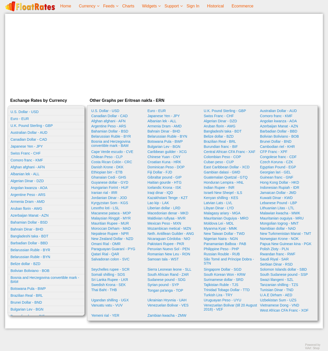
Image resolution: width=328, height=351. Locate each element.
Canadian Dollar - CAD (29, 139)
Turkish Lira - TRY (218, 295)
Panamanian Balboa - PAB (225, 244)
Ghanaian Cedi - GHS (108, 177)
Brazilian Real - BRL (27, 295)
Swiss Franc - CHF (25, 153)
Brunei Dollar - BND (26, 302)
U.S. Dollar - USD (25, 112)
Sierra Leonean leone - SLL (169, 269)
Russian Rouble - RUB (222, 254)
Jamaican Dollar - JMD (278, 193)
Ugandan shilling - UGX (110, 300)
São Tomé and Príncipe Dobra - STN (229, 261)
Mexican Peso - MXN (164, 223)
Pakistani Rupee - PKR (166, 244)
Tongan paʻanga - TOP (165, 290)
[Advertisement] (164, 55)
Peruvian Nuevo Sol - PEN (169, 249)
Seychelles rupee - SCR (110, 269)
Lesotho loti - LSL (105, 208)
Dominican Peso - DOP (166, 167)
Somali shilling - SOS (108, 274)
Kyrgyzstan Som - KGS (109, 203)
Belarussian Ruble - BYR (30, 250)
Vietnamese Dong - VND (279, 305)
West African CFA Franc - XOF (284, 310)
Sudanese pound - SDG (167, 280)
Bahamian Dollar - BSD (29, 222)
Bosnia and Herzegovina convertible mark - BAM (45, 280)
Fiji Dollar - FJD (160, 172)
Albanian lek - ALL (25, 174)
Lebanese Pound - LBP (278, 203)
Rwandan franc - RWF (277, 254)
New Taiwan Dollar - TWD (224, 234)
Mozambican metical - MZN (169, 228)
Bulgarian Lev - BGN (27, 309)
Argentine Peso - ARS (28, 195)
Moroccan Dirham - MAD (111, 228)
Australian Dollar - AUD (29, 132)
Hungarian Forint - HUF (110, 187)
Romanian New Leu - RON (169, 254)
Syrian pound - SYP (163, 285)
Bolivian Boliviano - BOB (30, 271)
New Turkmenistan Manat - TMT (285, 234)
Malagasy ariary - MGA (222, 213)
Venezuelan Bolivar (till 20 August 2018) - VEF (230, 307)
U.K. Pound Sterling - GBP (32, 126)
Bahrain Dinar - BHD (27, 229)
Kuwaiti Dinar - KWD (276, 198)
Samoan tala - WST (163, 259)
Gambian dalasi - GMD (222, 172)
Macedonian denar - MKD (168, 213)
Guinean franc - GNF (276, 177)
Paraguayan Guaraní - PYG (113, 249)
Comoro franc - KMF (27, 160)
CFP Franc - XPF (274, 152)
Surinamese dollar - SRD (223, 280)
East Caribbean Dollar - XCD (227, 167)
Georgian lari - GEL (275, 172)
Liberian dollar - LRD (164, 208)
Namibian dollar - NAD (278, 228)
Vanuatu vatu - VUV (107, 305)
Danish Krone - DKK (107, 167)
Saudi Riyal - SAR (274, 259)
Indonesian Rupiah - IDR (279, 187)
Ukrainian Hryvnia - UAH (167, 300)
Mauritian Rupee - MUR (110, 223)
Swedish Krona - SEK (108, 285)
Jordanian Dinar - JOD (109, 198)
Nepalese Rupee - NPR (110, 234)
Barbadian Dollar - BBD (29, 243)
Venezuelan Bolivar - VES (168, 305)
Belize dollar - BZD (25, 264)
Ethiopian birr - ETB (106, 172)
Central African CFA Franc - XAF (229, 152)
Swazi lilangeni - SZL (277, 280)
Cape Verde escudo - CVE (112, 152)
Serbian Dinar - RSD (276, 264)
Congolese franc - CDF (278, 157)
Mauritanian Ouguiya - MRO (226, 218)
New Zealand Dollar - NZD (112, 239)
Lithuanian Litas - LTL (277, 208)
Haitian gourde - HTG (165, 182)
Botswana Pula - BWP (28, 289)
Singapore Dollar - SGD (222, 269)
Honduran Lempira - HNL (224, 182)
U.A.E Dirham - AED (276, 295)
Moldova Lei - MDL (219, 223)
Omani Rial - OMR (105, 244)
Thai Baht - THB (104, 290)
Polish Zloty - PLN (274, 249)
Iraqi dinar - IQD (160, 193)
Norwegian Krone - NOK (279, 239)
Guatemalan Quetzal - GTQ (226, 177)
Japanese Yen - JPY (27, 146)
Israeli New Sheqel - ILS (223, 193)
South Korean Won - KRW (224, 274)
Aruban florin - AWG (26, 208)
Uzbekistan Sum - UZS (278, 300)
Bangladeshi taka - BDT (29, 236)
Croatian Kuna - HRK (164, 162)
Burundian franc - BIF (221, 147)
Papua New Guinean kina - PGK (286, 244)
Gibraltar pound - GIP (165, 177)
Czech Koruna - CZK (276, 162)
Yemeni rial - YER (105, 315)
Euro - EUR (20, 119)
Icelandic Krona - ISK (164, 187)
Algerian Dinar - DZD (27, 181)
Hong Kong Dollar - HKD (279, 182)
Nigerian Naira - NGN (221, 239)
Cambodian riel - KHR (277, 147)
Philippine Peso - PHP (221, 249)
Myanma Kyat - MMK (220, 228)
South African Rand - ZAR (168, 274)
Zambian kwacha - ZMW (167, 315)
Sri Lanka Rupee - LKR (109, 280)
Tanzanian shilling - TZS (279, 285)
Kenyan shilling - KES (221, 198)
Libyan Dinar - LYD (219, 208)
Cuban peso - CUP (219, 162)
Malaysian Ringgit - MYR (111, 218)
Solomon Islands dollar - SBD (283, 269)
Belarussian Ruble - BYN (30, 257)
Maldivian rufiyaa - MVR (167, 218)
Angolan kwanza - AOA (29, 188)
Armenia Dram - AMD (28, 202)
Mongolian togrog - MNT (279, 223)
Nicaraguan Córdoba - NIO (169, 239)
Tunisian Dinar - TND (277, 290)
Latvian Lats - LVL (218, 203)
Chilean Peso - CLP (107, 157)
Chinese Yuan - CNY (164, 157)
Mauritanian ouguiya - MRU (282, 218)
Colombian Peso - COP (222, 157)
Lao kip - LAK (158, 203)
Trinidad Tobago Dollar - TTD (227, 290)
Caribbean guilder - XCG (167, 152)
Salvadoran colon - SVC (110, 259)
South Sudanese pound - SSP (284, 274)
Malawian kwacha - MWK (280, 213)
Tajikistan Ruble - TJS (221, 285)
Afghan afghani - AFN (28, 167)
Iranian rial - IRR (104, 193)
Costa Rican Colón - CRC (111, 162)
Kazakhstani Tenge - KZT (168, 198)
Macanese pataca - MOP (111, 213)
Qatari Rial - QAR (105, 254)
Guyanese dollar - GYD (109, 182)
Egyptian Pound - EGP (278, 167)
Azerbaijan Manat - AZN (30, 215)
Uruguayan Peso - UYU (222, 300)
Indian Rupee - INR (219, 187)
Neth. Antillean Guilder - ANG (171, 234)
